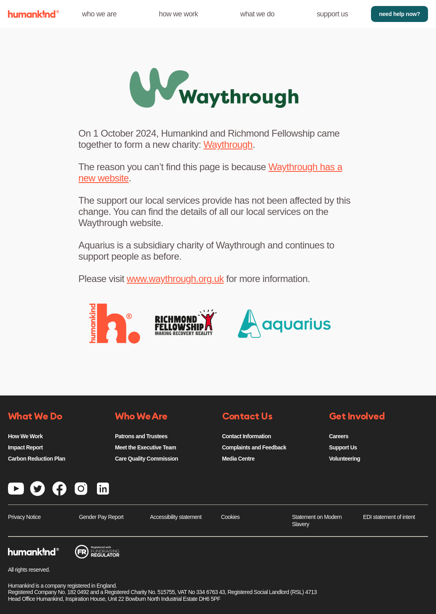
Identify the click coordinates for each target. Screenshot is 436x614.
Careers (338, 436)
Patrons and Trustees (141, 436)
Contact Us (247, 416)
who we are (99, 14)
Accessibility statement (175, 517)
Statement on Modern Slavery (316, 520)
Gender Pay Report (101, 517)
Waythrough (228, 144)
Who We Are (141, 416)
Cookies (230, 517)
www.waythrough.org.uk (175, 278)
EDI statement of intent (389, 517)
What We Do (35, 416)
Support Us (343, 447)
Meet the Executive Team (145, 447)
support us (332, 14)
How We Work (25, 436)
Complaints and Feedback (254, 447)
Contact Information (246, 436)
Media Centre (238, 458)
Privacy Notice (24, 517)
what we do (257, 14)
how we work (178, 14)
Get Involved (357, 416)
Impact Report (25, 447)
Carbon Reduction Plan (36, 458)
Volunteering (344, 458)
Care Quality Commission (146, 458)
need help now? (399, 14)
